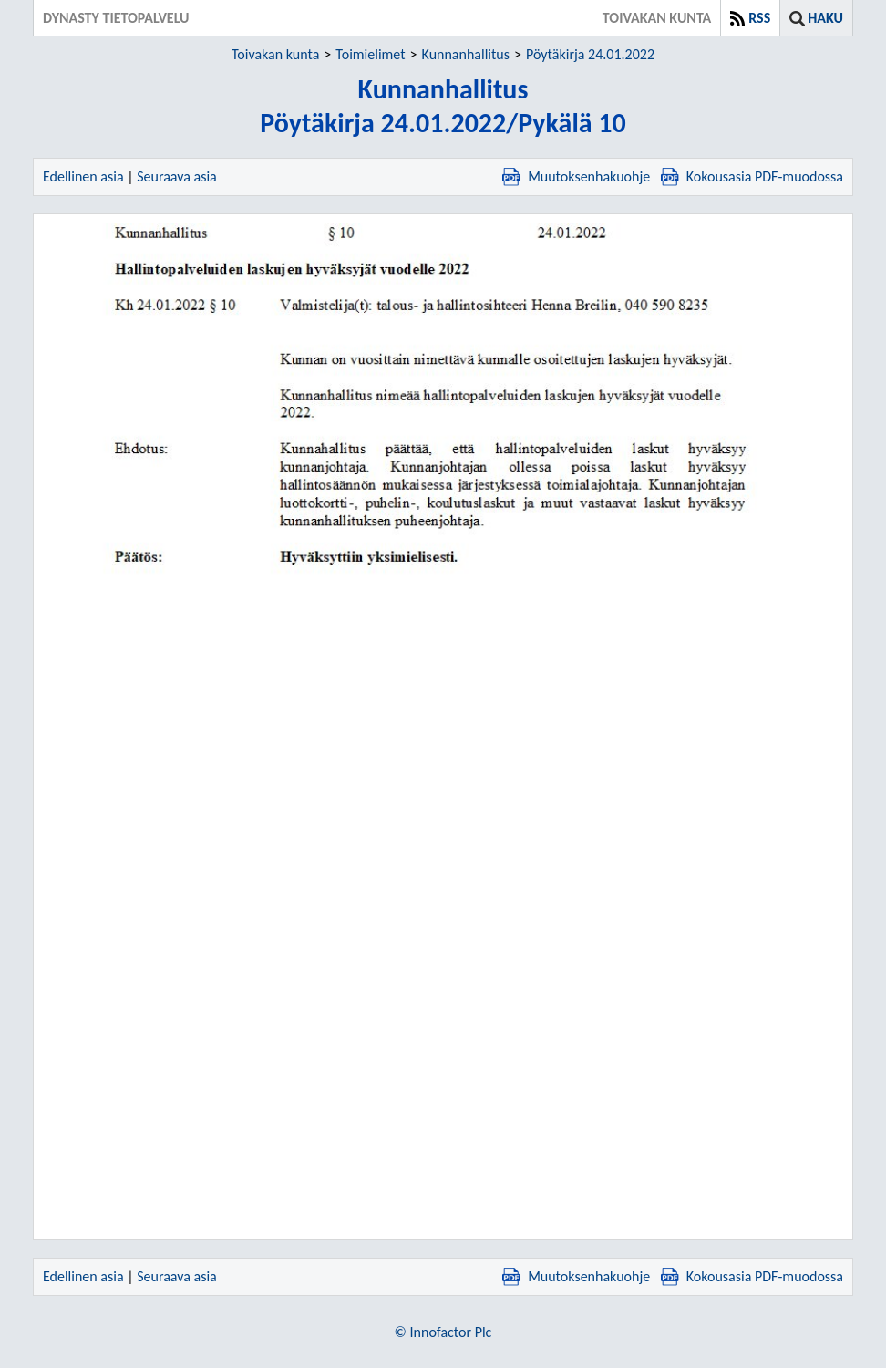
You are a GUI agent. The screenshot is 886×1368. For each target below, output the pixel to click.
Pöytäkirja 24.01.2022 (590, 54)
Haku (825, 17)
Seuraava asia (177, 176)
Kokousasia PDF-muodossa (752, 176)
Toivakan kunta (275, 54)
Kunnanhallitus (466, 54)
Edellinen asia (83, 176)
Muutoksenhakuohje (576, 176)
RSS (759, 17)
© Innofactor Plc (443, 1332)
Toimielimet (370, 54)
